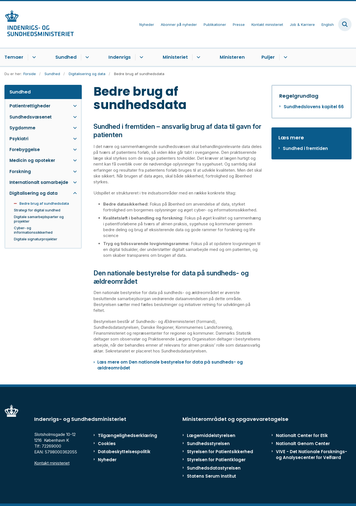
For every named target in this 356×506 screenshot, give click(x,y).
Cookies (107, 443)
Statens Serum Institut (211, 476)
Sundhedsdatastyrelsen (214, 468)
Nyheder (107, 460)
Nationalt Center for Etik (302, 435)
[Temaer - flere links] (33, 57)
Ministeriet (175, 57)
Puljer (268, 57)
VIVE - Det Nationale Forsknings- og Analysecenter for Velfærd (311, 454)
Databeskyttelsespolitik (121, 452)
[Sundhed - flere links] (86, 57)
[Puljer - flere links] (284, 57)
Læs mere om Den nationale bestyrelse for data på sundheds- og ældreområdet (170, 365)
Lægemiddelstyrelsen (211, 435)
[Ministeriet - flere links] (197, 57)
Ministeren (232, 57)
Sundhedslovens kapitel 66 (314, 107)
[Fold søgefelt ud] (345, 24)
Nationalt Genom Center (303, 443)
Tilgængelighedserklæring (121, 435)
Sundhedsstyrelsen (208, 443)
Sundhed (65, 57)
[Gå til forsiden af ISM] (37, 24)
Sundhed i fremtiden (305, 148)
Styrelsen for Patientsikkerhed (220, 452)
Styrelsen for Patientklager (216, 460)
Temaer (13, 57)
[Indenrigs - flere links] (140, 57)
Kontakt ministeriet (52, 463)
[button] (73, 106)
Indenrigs (119, 57)
